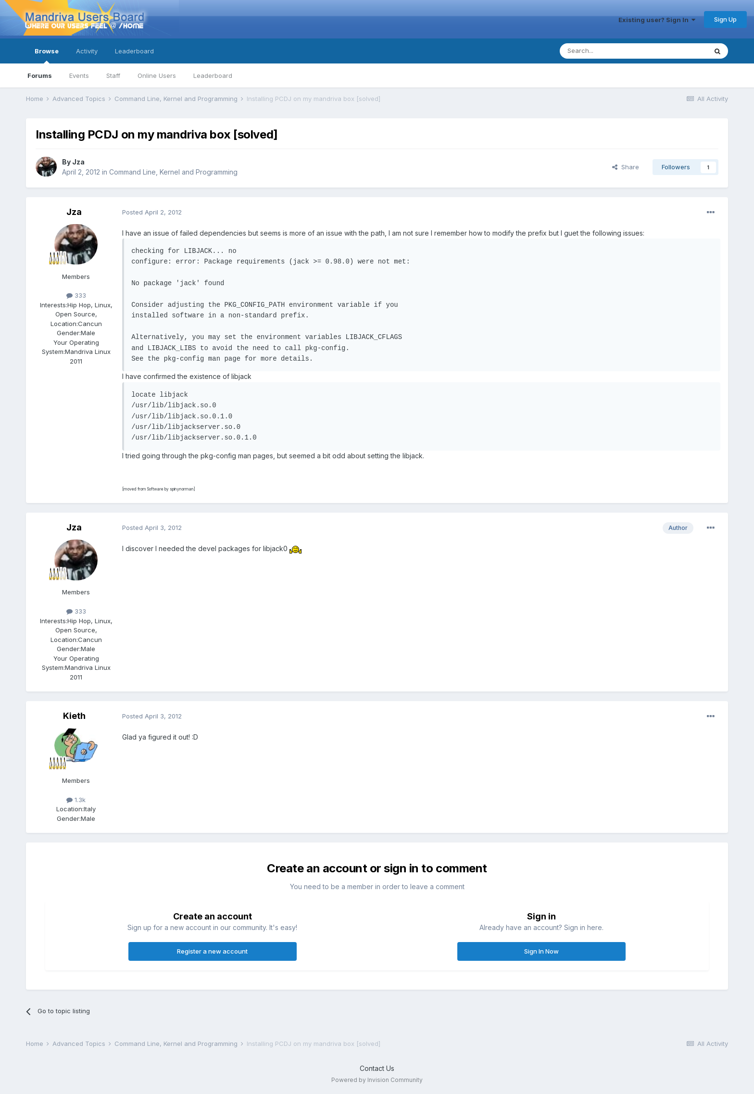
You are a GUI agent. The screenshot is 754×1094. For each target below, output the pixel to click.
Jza (78, 162)
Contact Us (377, 1068)
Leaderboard (212, 75)
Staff (113, 75)
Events (79, 75)
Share (625, 167)
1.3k (76, 800)
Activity (87, 51)
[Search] (609, 51)
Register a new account (212, 951)
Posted (152, 212)
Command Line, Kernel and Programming (173, 172)
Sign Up (725, 19)
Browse (47, 55)
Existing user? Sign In (656, 20)
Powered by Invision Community (377, 1079)
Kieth (74, 716)
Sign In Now (541, 951)
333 (76, 295)
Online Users (157, 75)
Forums (39, 75)
